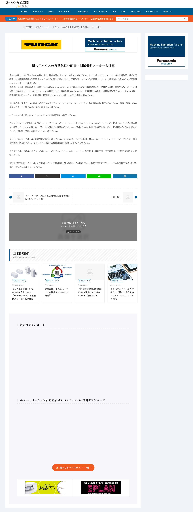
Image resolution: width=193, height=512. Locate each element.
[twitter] (47, 176)
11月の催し (115, 197)
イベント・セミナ (100, 11)
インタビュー (38, 11)
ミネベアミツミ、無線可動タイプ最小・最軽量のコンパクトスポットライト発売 (122, 293)
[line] (99, 176)
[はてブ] (73, 176)
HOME (24, 11)
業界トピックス (65, 11)
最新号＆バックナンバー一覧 (74, 467)
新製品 (50, 11)
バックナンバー (152, 11)
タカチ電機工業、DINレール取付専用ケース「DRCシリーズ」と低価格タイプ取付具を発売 (24, 293)
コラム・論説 (135, 11)
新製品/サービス (42, 27)
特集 (123, 11)
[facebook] (21, 176)
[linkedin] (125, 176)
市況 (114, 11)
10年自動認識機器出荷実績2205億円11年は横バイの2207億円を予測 (89, 292)
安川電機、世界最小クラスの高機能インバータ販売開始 (56, 292)
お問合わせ (167, 11)
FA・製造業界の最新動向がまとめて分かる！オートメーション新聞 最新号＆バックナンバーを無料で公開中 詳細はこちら (70, 18)
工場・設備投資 (82, 11)
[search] (185, 18)
